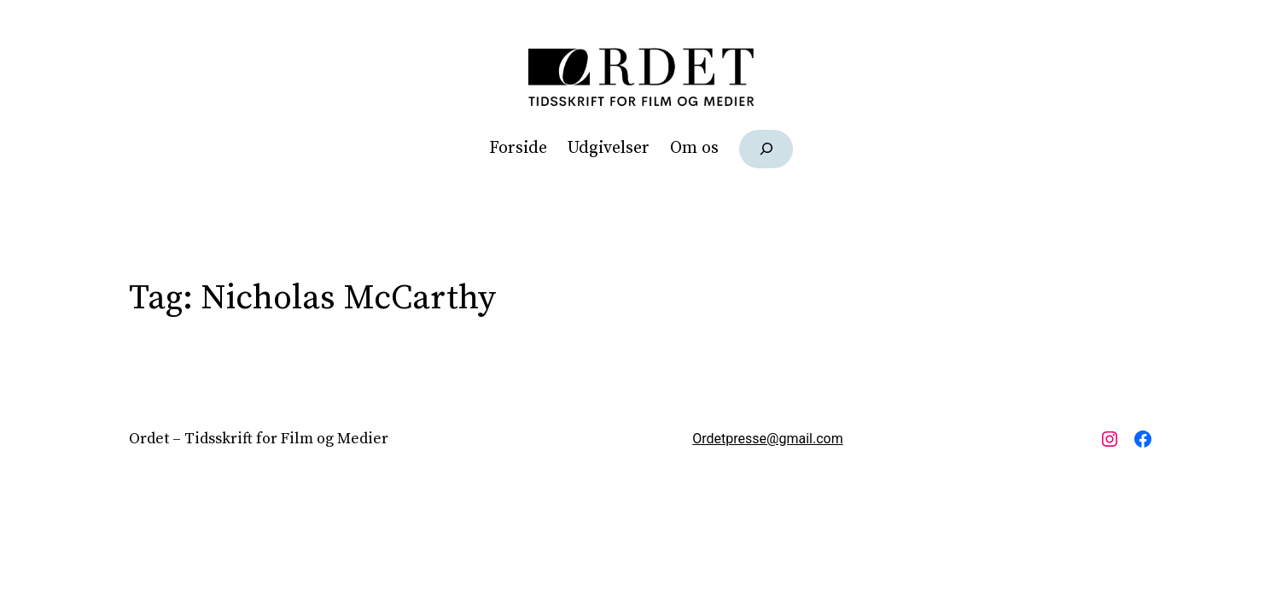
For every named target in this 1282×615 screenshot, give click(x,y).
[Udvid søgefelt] (766, 149)
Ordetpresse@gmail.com (767, 438)
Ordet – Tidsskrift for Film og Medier (258, 438)
